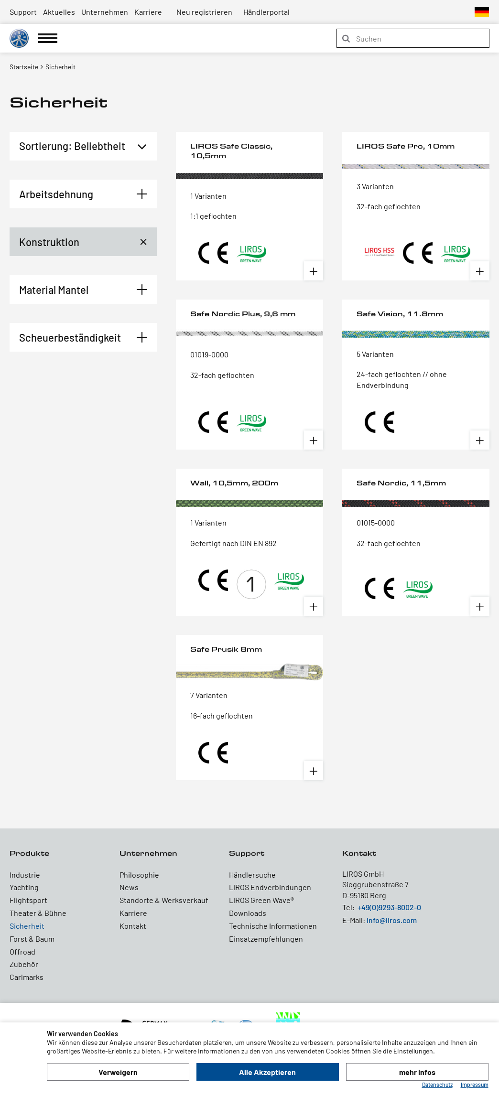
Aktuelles (59, 11)
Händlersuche (252, 874)
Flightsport (28, 899)
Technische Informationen (273, 925)
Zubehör (24, 963)
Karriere (148, 11)
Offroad (22, 951)
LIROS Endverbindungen (270, 887)
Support (23, 11)
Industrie (25, 874)
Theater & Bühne (38, 912)
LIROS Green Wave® (261, 899)
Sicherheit (27, 925)
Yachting (24, 887)
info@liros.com (392, 919)
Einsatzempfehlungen (266, 938)
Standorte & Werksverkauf (163, 899)
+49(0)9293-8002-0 (389, 907)
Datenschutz (437, 1084)
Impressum (474, 1084)
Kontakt (132, 925)
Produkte (29, 853)
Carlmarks (26, 976)
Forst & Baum (32, 938)
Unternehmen (104, 11)
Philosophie (139, 874)
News (129, 887)
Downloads (247, 912)
